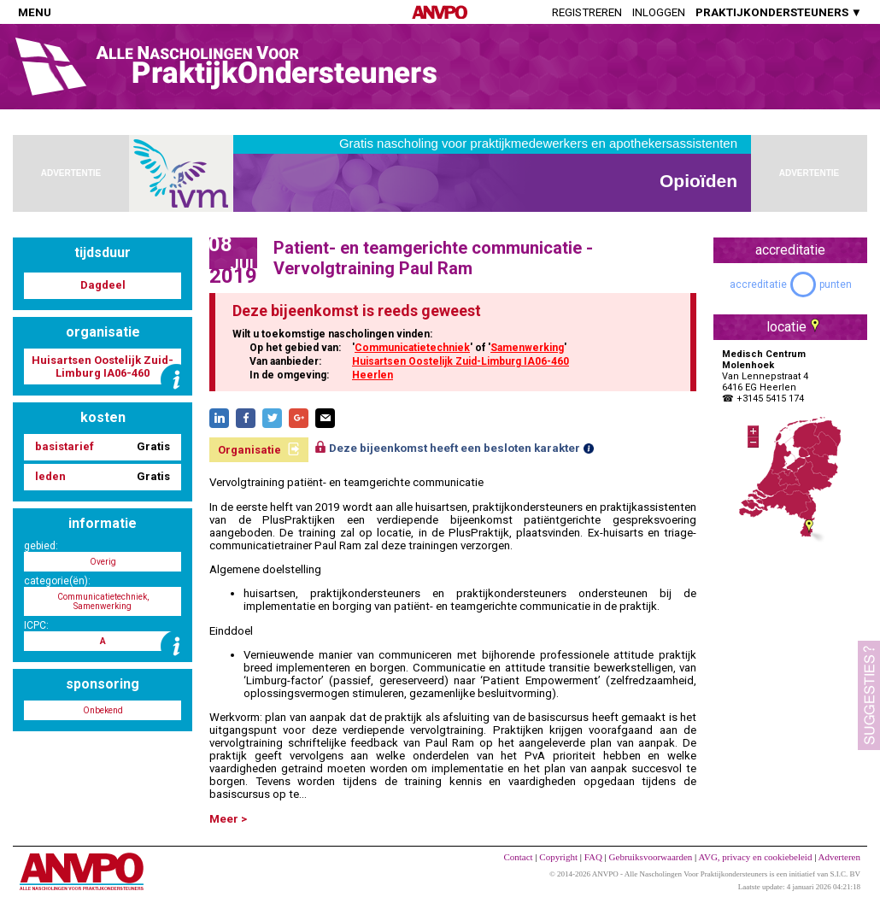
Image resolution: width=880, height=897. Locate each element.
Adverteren (839, 857)
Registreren (587, 12)
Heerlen (372, 375)
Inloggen (658, 12)
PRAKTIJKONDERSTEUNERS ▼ (778, 12)
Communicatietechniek (412, 348)
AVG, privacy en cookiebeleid (755, 857)
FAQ (593, 857)
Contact (517, 857)
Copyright (558, 857)
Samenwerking (527, 348)
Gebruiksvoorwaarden (651, 857)
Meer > (228, 818)
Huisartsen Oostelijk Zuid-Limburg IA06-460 (460, 361)
